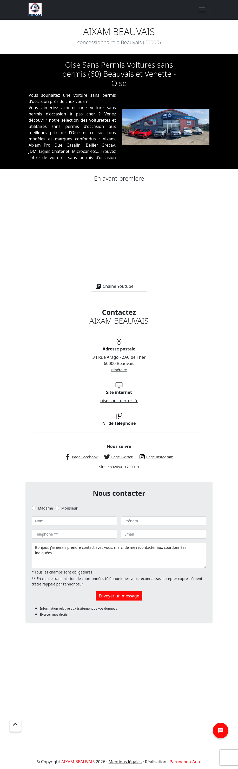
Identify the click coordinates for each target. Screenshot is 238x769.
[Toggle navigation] (202, 10)
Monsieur (69, 508)
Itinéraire (119, 369)
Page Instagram (160, 456)
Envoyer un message (119, 596)
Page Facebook (85, 456)
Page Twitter (122, 456)
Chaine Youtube (114, 286)
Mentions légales (125, 762)
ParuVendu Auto (186, 762)
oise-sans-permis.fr (119, 400)
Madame (45, 508)
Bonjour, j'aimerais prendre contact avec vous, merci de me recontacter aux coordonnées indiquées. (119, 555)
